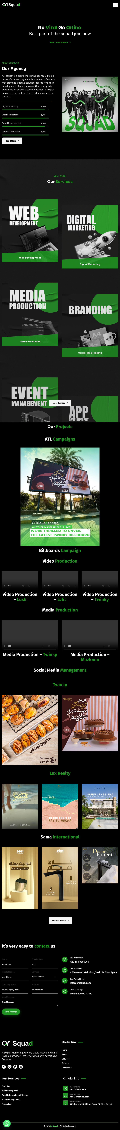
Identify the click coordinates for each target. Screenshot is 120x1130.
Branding (6, 1086)
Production (6, 1104)
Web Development (10, 1091)
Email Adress (37, 1016)
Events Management (11, 1099)
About (64, 1054)
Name (4, 1016)
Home (64, 1050)
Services (66, 1059)
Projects (65, 1063)
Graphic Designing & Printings (15, 1095)
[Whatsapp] (7, 1123)
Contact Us (66, 1068)
